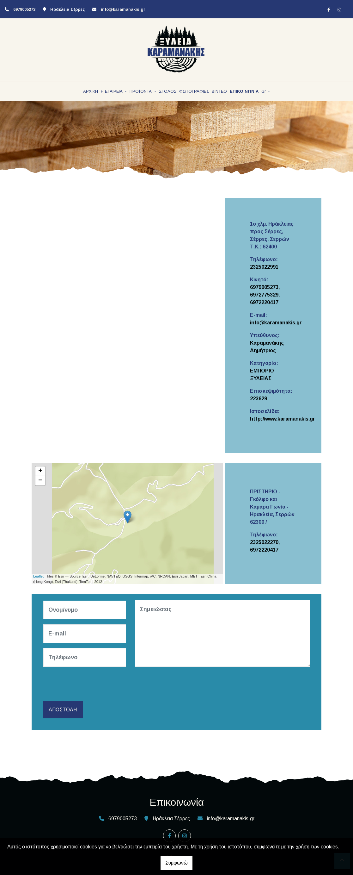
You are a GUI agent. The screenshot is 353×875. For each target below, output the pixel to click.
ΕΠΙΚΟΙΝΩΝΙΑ (244, 91)
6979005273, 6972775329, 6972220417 (265, 294)
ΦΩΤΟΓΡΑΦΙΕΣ (194, 91)
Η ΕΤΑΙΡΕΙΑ (112, 91)
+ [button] (40, 471)
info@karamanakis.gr (123, 9)
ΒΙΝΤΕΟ (219, 91)
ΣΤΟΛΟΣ (167, 91)
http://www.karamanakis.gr (282, 419)
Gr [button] (264, 91)
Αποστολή (63, 709)
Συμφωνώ (176, 863)
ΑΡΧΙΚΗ (90, 91)
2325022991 (264, 267)
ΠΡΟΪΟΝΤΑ (141, 91)
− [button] (40, 480)
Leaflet (38, 576)
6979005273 (24, 9)
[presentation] (92, 684)
